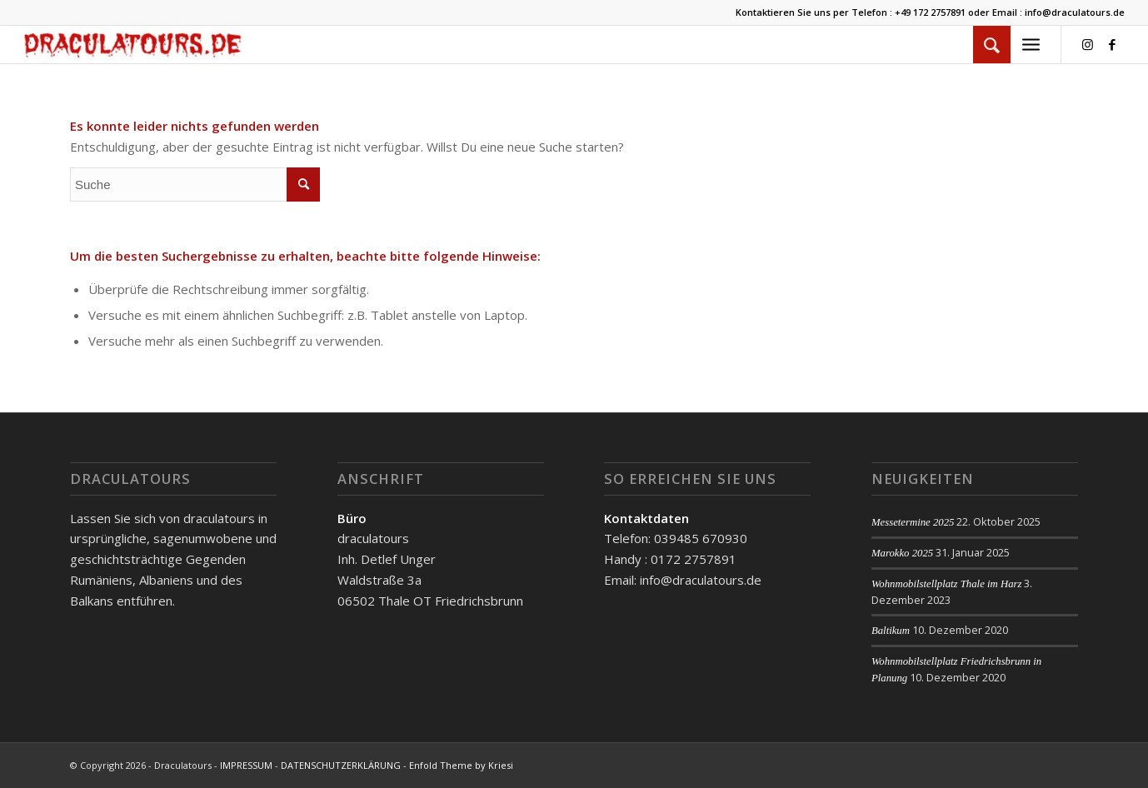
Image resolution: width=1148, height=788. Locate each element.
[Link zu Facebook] (1112, 44)
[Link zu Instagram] (1087, 44)
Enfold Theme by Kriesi (461, 765)
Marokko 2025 (902, 553)
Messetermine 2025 (913, 522)
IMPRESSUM (246, 765)
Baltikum (890, 630)
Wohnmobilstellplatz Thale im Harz (946, 584)
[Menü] (1031, 44)
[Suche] (992, 44)
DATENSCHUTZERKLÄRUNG (341, 765)
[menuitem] (992, 44)
